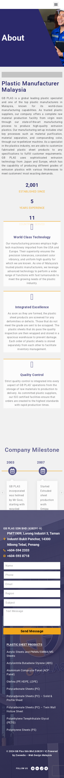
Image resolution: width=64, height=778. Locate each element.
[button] (56, 4)
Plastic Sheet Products (24, 644)
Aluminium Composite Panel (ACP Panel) (28, 672)
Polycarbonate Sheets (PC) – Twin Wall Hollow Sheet (31, 709)
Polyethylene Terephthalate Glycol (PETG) (28, 720)
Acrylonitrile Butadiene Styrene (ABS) (30, 663)
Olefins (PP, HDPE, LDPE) (22, 681)
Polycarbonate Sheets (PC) (23, 688)
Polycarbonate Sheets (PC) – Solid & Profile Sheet (29, 698)
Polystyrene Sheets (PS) (22, 729)
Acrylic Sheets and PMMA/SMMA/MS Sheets (30, 653)
